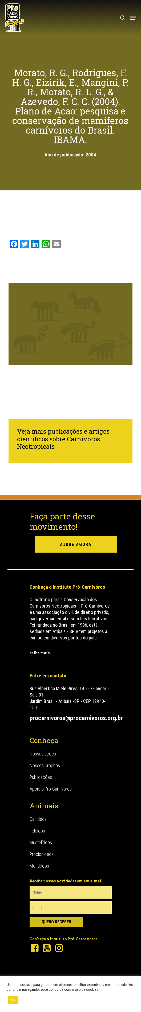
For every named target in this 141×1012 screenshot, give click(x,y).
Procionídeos (42, 854)
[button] (133, 17)
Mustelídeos (41, 842)
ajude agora (76, 544)
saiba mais (40, 652)
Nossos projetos (45, 765)
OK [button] (13, 1000)
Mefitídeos (39, 866)
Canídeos (38, 819)
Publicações (41, 777)
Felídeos (37, 831)
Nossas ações (43, 754)
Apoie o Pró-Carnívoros (51, 789)
